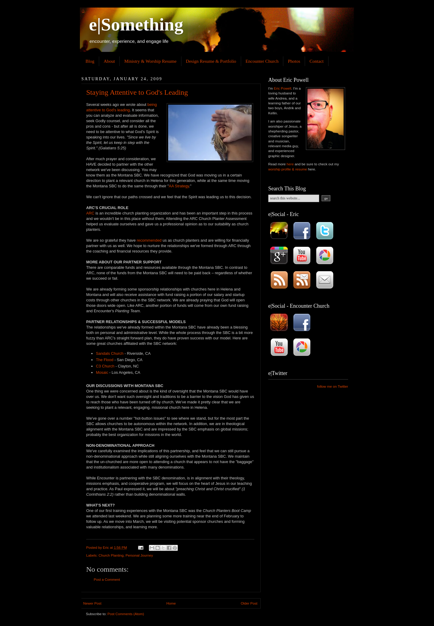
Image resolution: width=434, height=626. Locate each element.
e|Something (136, 24)
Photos (294, 61)
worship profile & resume (287, 169)
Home (171, 603)
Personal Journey (139, 555)
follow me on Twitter (332, 386)
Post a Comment (107, 579)
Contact (317, 61)
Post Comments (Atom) (125, 614)
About (109, 61)
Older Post (249, 603)
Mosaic (102, 372)
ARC (90, 213)
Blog (90, 61)
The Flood (104, 359)
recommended (149, 240)
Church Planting (111, 555)
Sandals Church (110, 353)
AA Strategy (179, 186)
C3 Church (105, 366)
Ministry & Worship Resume (150, 61)
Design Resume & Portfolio (211, 61)
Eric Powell (282, 88)
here (290, 164)
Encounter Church (262, 61)
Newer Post (92, 603)
